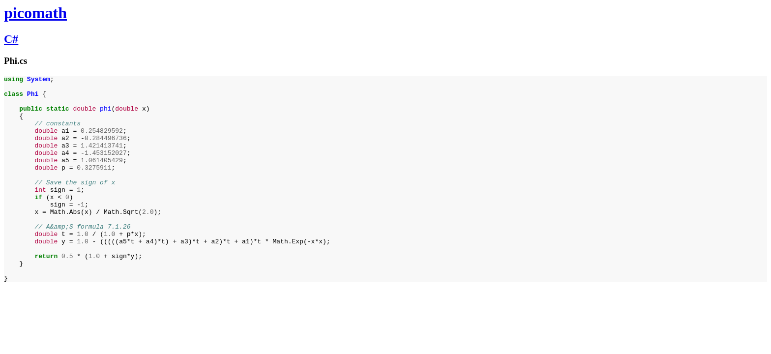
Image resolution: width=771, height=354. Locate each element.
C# (11, 38)
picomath (35, 13)
